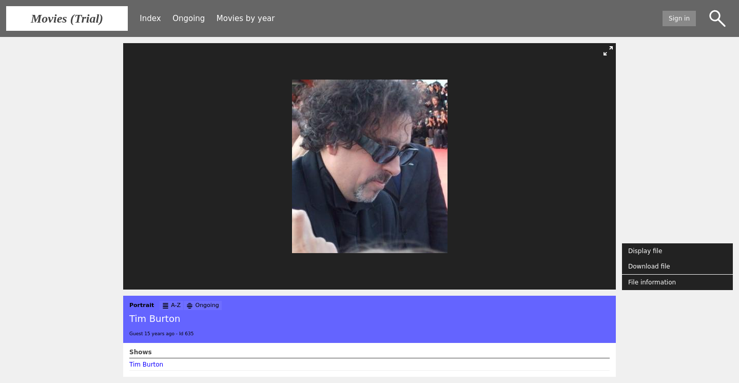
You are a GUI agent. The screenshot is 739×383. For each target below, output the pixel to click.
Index (150, 18)
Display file (645, 251)
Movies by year (246, 18)
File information (652, 282)
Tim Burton (146, 364)
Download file (649, 266)
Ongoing (188, 18)
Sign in (679, 18)
